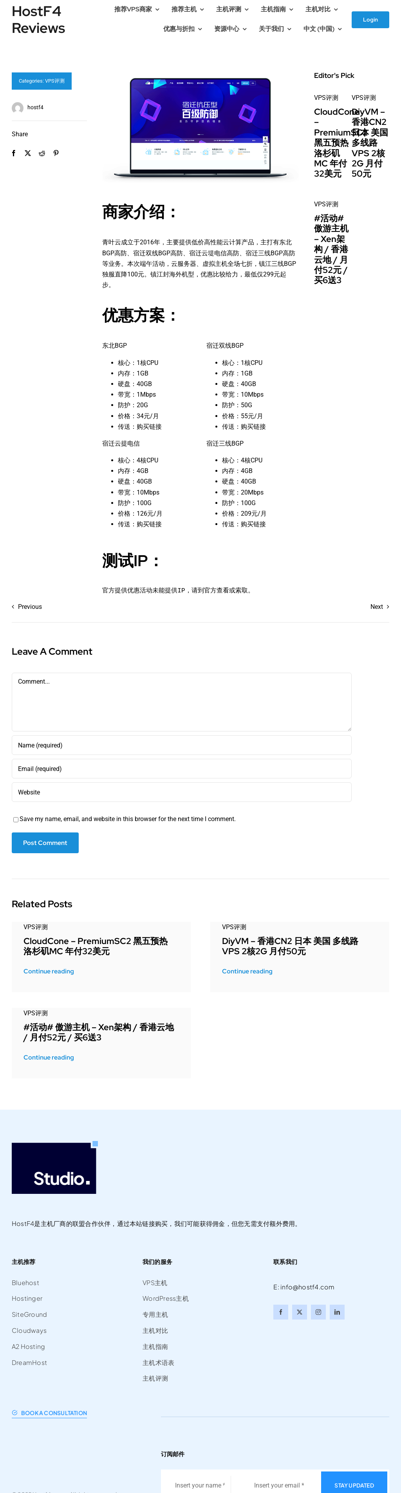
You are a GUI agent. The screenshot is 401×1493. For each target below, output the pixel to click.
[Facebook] (14, 153)
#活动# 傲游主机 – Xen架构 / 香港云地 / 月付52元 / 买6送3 (331, 249)
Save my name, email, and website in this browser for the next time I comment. (128, 819)
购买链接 (149, 426)
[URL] (182, 792)
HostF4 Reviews (38, 19)
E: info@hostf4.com (303, 1287)
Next (376, 606)
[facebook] (280, 1312)
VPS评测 (55, 81)
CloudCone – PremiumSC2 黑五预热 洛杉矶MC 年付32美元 (341, 142)
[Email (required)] (182, 768)
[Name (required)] (182, 745)
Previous (30, 606)
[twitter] (299, 1312)
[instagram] (318, 1312)
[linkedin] (337, 1312)
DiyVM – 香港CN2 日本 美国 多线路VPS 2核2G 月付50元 (370, 142)
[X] (28, 153)
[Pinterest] (56, 153)
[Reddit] (42, 153)
